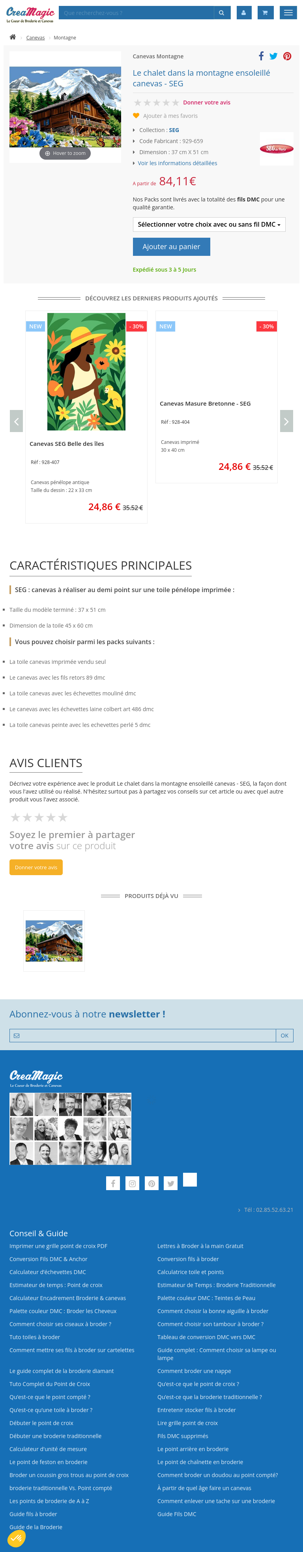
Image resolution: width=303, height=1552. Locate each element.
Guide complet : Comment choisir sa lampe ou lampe (216, 1354)
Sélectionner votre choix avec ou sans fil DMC (209, 224)
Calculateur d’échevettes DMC (47, 1272)
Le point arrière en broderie (193, 1449)
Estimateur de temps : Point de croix (56, 1285)
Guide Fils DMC (176, 1514)
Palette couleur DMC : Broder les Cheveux (62, 1311)
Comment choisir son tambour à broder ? (210, 1324)
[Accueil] (12, 37)
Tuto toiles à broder (34, 1337)
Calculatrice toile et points (190, 1272)
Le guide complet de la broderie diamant (61, 1371)
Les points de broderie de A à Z (49, 1501)
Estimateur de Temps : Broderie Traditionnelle (216, 1285)
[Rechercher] (222, 12)
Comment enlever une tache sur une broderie (216, 1501)
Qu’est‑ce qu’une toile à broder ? (50, 1410)
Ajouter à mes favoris (170, 115)
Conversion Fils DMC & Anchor (48, 1259)
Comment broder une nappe (194, 1371)
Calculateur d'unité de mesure (48, 1449)
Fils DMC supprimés (182, 1436)
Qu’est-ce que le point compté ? (49, 1397)
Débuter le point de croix (41, 1423)
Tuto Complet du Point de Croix (49, 1384)
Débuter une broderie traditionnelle (55, 1436)
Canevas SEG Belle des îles (67, 443)
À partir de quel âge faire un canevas (204, 1488)
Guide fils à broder (33, 1514)
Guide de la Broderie (35, 1527)
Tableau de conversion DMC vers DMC (206, 1337)
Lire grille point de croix (187, 1423)
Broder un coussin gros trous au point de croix (69, 1475)
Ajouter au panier (171, 246)
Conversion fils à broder (188, 1259)
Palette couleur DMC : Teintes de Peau (206, 1298)
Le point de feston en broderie (48, 1462)
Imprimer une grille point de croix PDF (58, 1246)
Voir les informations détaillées (177, 163)
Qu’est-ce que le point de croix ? (198, 1384)
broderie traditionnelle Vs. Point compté (60, 1488)
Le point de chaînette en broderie (200, 1462)
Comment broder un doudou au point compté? (217, 1475)
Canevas (35, 37)
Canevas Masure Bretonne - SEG (205, 403)
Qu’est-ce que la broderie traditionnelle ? (209, 1397)
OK (284, 1035)
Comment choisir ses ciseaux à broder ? (60, 1324)
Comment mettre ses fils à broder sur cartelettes (72, 1350)
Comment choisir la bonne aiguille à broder (213, 1311)
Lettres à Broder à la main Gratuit (200, 1246)
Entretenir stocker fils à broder (196, 1410)
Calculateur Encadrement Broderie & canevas (67, 1298)
